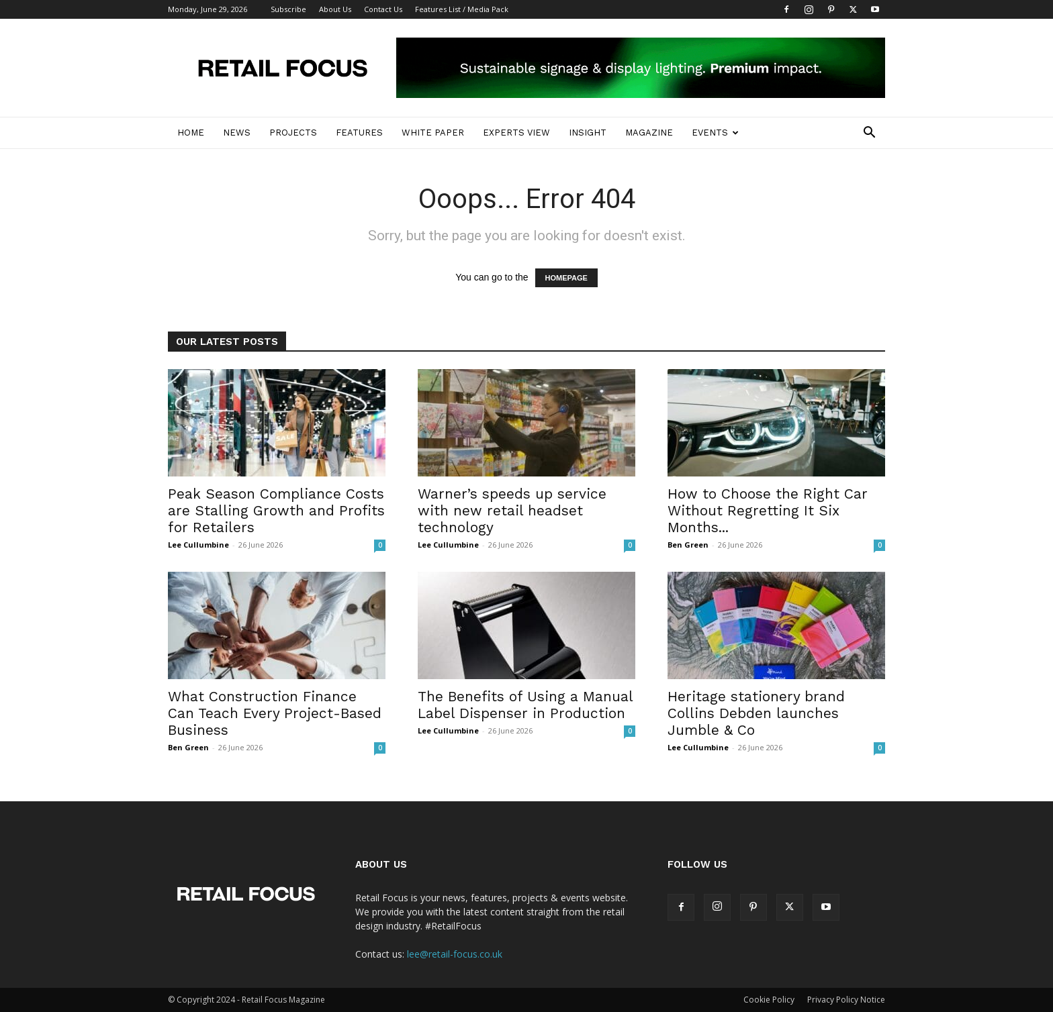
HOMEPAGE (566, 278)
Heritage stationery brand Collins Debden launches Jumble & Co (756, 713)
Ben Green (688, 545)
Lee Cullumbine (198, 545)
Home (190, 133)
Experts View (516, 133)
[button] (869, 134)
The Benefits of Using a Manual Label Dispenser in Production (525, 704)
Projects (293, 133)
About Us (335, 9)
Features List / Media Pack (461, 9)
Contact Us (383, 9)
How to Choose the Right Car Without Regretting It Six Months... (768, 510)
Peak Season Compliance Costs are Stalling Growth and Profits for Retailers (276, 510)
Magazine (649, 133)
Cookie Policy (768, 999)
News (236, 133)
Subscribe (288, 9)
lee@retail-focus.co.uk (454, 954)
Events (715, 133)
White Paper (433, 133)
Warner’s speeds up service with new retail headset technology (512, 510)
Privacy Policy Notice (846, 999)
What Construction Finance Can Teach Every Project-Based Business (274, 713)
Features (359, 133)
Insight (587, 133)
